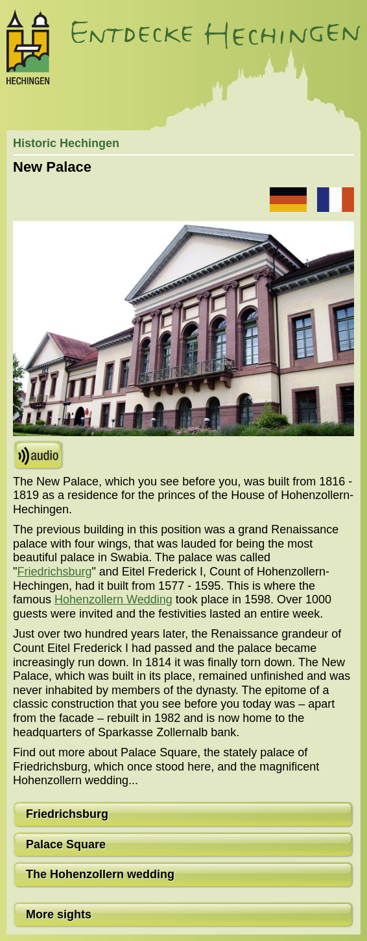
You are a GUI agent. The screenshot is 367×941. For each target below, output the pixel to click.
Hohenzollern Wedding (113, 599)
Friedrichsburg (54, 571)
